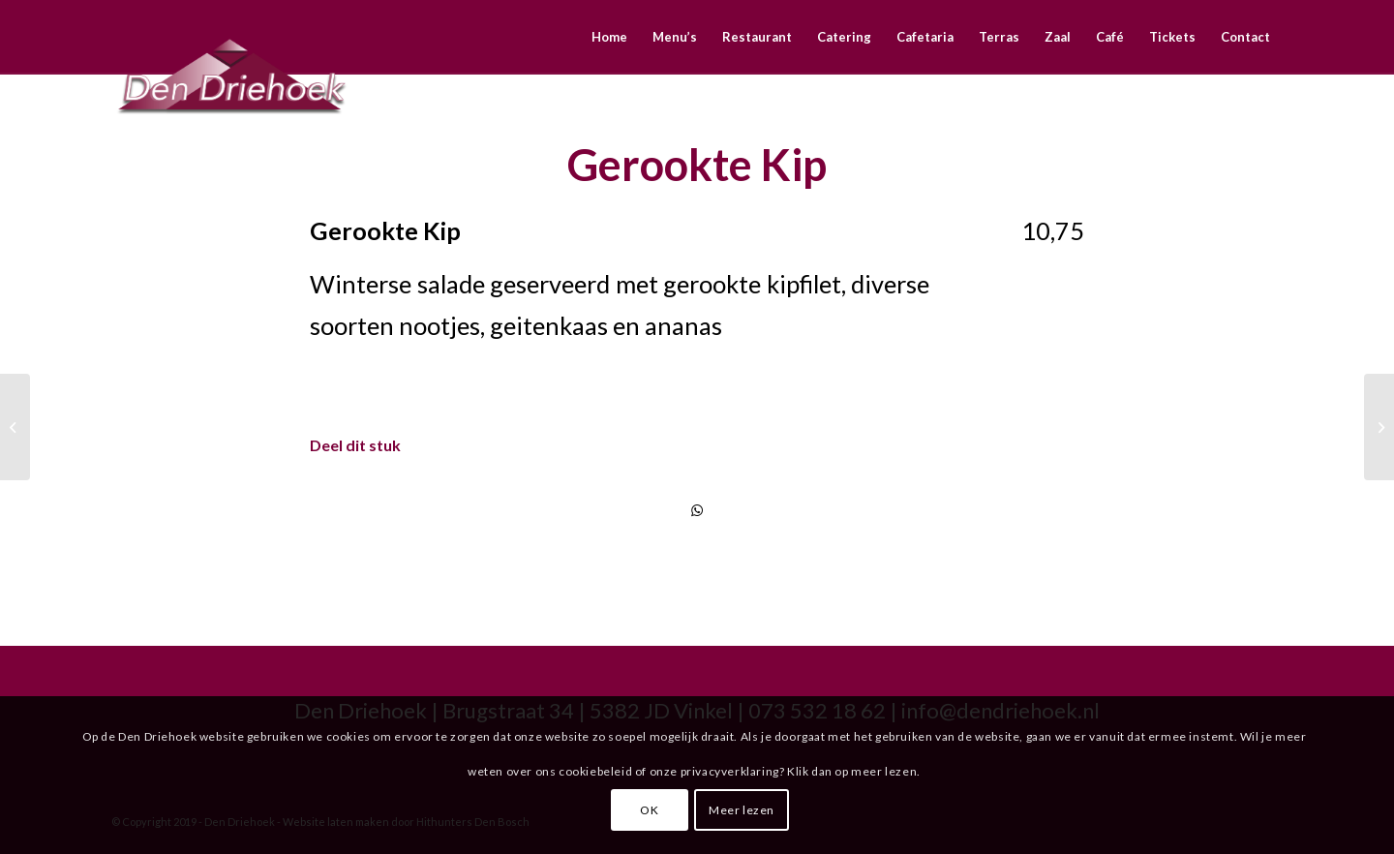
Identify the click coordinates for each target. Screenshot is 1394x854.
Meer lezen (741, 810)
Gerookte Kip (697, 164)
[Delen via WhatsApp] (697, 510)
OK (649, 810)
